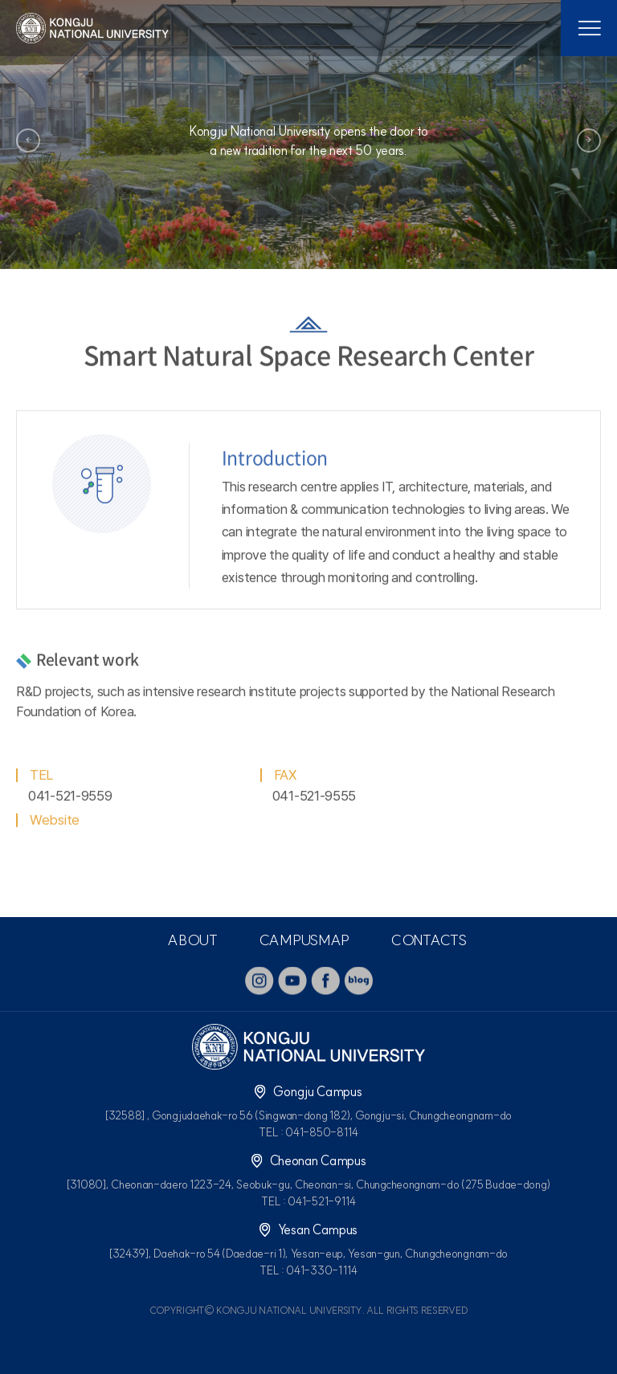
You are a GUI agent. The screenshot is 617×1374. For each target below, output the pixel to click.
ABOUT (192, 940)
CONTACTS (428, 940)
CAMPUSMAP (304, 940)
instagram (259, 981)
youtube (292, 981)
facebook (325, 981)
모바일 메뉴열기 (589, 28)
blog (358, 981)
